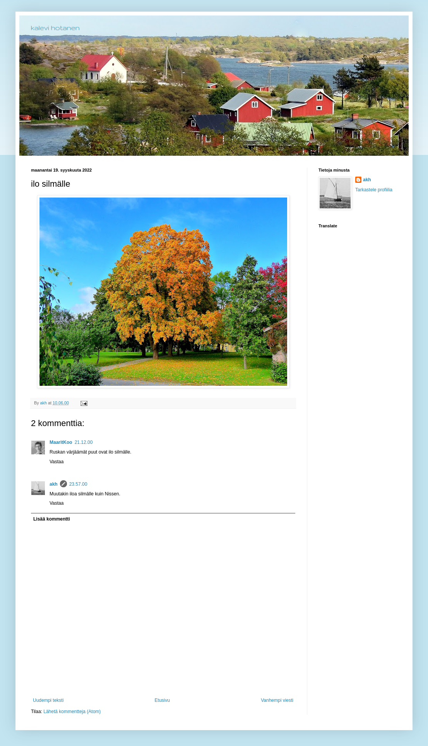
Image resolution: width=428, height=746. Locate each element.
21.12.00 (84, 442)
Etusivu (162, 700)
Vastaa (56, 461)
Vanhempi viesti (277, 700)
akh (54, 484)
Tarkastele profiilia (373, 190)
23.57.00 (78, 484)
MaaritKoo (61, 442)
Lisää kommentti (51, 519)
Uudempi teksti (48, 700)
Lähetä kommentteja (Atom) (72, 711)
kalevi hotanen (55, 27)
